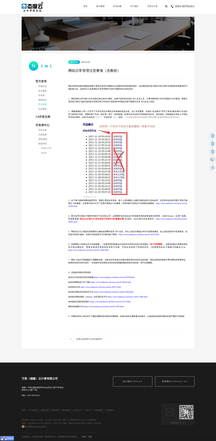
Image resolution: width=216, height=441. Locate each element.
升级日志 (42, 86)
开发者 (41, 95)
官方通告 (42, 91)
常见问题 (42, 104)
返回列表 (74, 62)
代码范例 (42, 135)
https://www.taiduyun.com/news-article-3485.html (127, 297)
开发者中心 (42, 125)
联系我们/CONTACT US (174, 381)
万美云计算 (57, 423)
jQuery (44, 153)
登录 (84, 437)
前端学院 (42, 144)
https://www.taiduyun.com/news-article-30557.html (101, 287)
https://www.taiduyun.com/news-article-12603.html (88, 250)
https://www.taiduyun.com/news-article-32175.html (110, 302)
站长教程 (42, 109)
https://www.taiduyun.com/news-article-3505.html (104, 307)
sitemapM (32, 420)
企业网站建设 (37, 437)
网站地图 (25, 420)
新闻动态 (42, 100)
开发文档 (42, 130)
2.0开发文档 (43, 116)
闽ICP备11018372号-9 (36, 423)
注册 (90, 437)
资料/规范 (42, 139)
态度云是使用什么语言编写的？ (90, 339)
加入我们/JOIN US (132, 381)
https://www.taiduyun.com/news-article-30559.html (111, 282)
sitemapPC (40, 420)
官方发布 (41, 81)
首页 (85, 6)
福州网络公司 (50, 437)
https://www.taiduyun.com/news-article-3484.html (114, 292)
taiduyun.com (84, 420)
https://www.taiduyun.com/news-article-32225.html (139, 234)
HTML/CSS (46, 148)
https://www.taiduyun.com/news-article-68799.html (114, 277)
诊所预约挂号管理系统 (67, 437)
